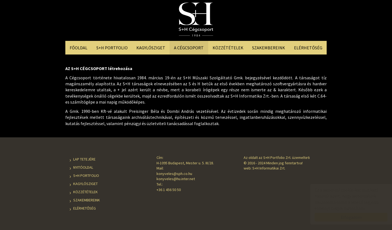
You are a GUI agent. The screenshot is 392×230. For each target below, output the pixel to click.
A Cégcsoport (189, 47)
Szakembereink (268, 47)
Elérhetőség (308, 47)
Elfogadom (345, 217)
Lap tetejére (84, 159)
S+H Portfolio (112, 47)
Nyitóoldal (83, 167)
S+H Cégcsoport (196, 21)
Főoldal (78, 47)
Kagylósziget (150, 47)
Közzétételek (228, 47)
